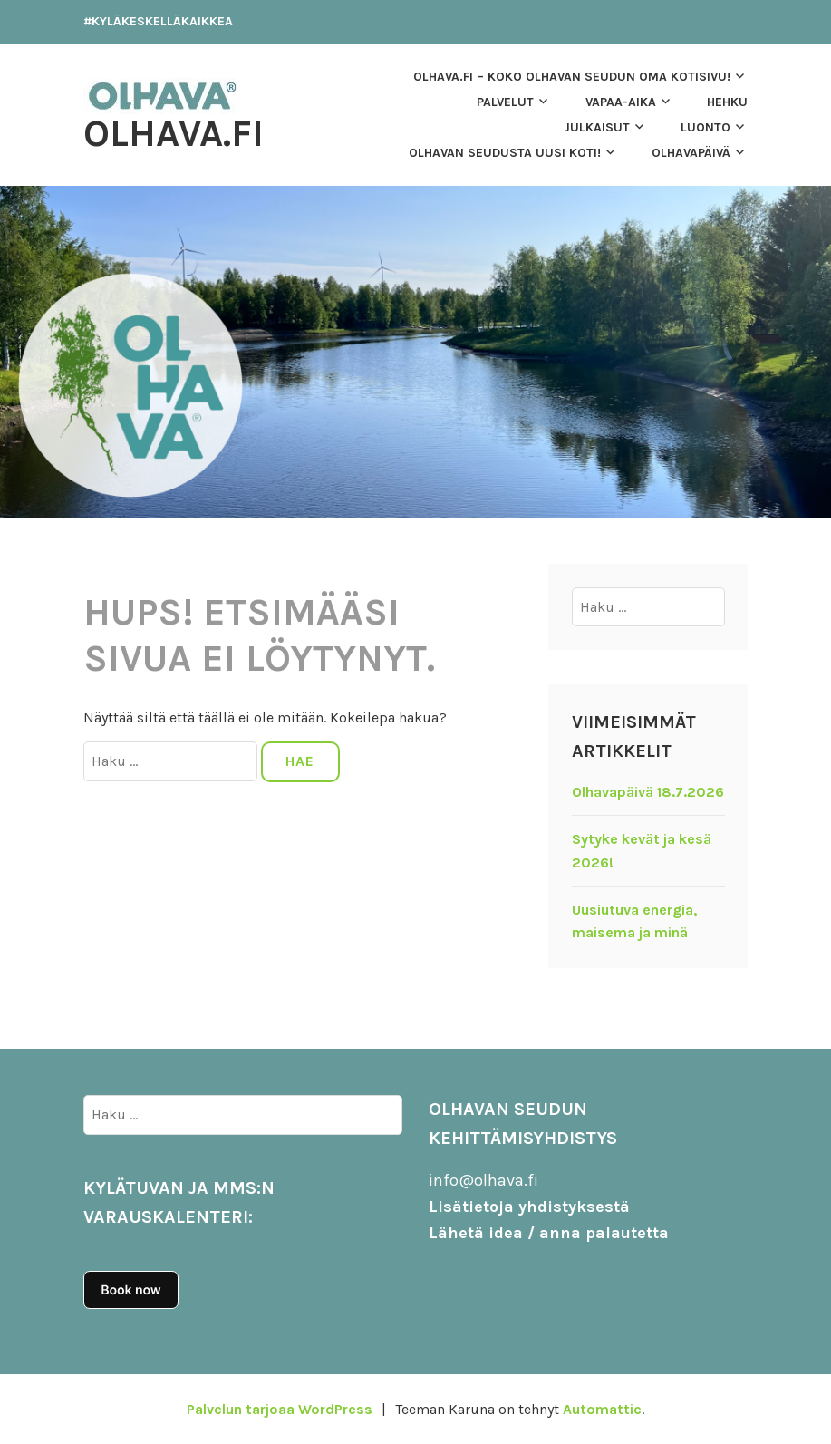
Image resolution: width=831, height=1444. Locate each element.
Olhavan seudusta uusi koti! (505, 152)
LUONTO (705, 127)
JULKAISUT (597, 127)
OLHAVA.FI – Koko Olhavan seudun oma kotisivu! (571, 76)
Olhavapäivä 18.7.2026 (648, 791)
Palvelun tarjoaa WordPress (279, 1409)
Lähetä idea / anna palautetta (549, 1233)
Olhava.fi (173, 133)
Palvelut (505, 102)
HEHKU (727, 102)
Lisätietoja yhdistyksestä (529, 1206)
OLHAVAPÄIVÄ (691, 152)
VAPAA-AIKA (620, 102)
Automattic (602, 1409)
